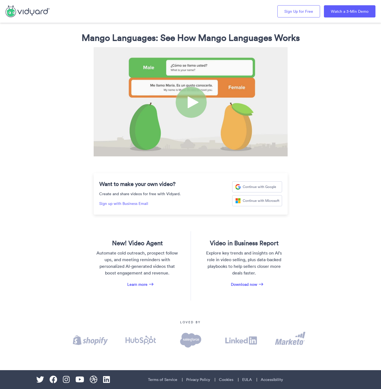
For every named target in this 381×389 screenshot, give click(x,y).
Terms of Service (162, 379)
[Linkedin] (106, 379)
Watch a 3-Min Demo (350, 11)
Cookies (226, 379)
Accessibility (272, 379)
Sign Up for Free (298, 11)
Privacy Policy (198, 379)
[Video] (191, 101)
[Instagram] (66, 379)
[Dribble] (94, 379)
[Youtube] (79, 379)
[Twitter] (40, 379)
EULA (247, 379)
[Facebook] (53, 379)
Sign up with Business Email (123, 203)
